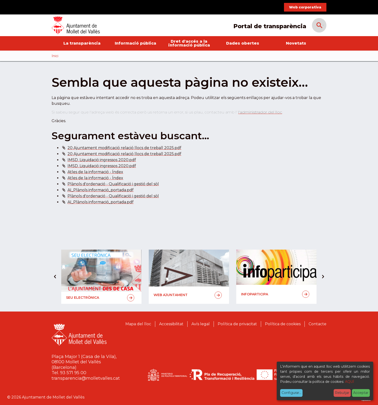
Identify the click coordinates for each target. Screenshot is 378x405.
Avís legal (200, 324)
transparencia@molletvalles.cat (86, 378)
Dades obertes (242, 43)
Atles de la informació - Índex (95, 172)
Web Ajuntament (188, 295)
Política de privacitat (237, 324)
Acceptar (360, 393)
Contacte (317, 324)
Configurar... (291, 393)
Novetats (296, 43)
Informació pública (135, 43)
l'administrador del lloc (260, 112)
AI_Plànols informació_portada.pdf (101, 190)
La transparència (82, 43)
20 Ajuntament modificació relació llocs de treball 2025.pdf (124, 148)
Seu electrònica (100, 297)
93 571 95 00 (73, 372)
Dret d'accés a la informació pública (189, 43)
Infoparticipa (275, 294)
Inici (55, 56)
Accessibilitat (171, 324)
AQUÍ (349, 381)
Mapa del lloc (138, 324)
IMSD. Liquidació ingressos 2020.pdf (102, 160)
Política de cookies (283, 324)
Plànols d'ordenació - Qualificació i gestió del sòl (113, 184)
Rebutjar (342, 393)
